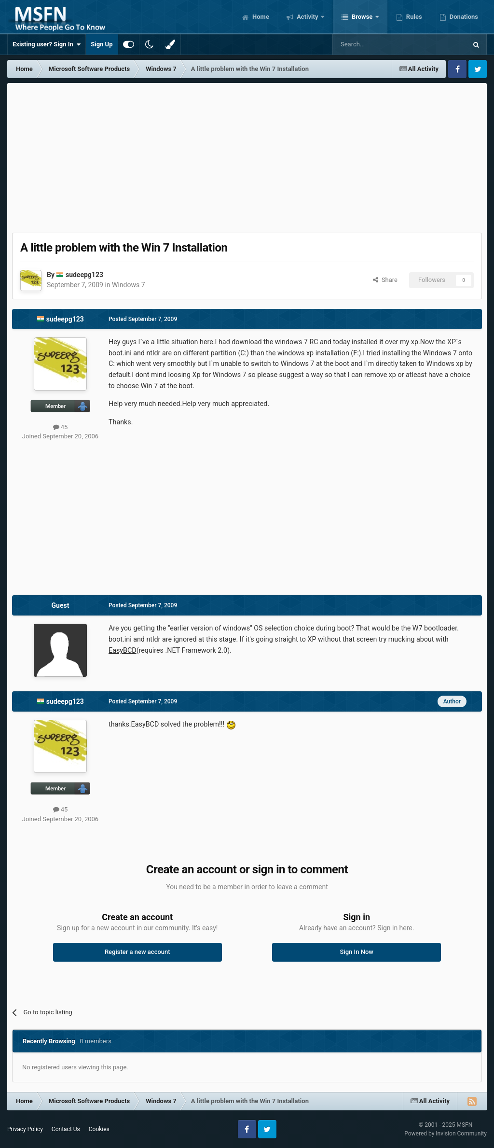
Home (260, 16)
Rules (413, 16)
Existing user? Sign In (47, 44)
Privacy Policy (25, 1129)
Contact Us (66, 1129)
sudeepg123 (84, 275)
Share (385, 279)
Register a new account (137, 951)
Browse (362, 16)
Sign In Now (356, 951)
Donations (463, 16)
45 (60, 427)
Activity (307, 16)
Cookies (99, 1129)
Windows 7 (128, 285)
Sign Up (101, 44)
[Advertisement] (247, 155)
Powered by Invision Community (445, 1133)
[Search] (377, 44)
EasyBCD (123, 650)
